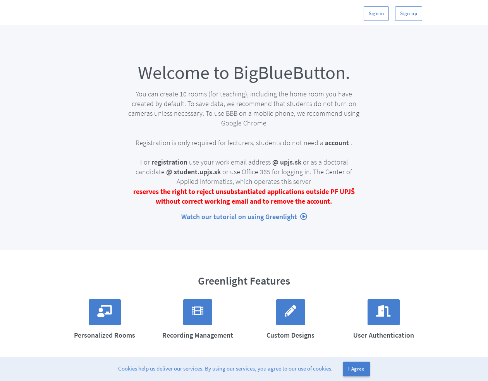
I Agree (356, 369)
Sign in (376, 13)
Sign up (408, 13)
